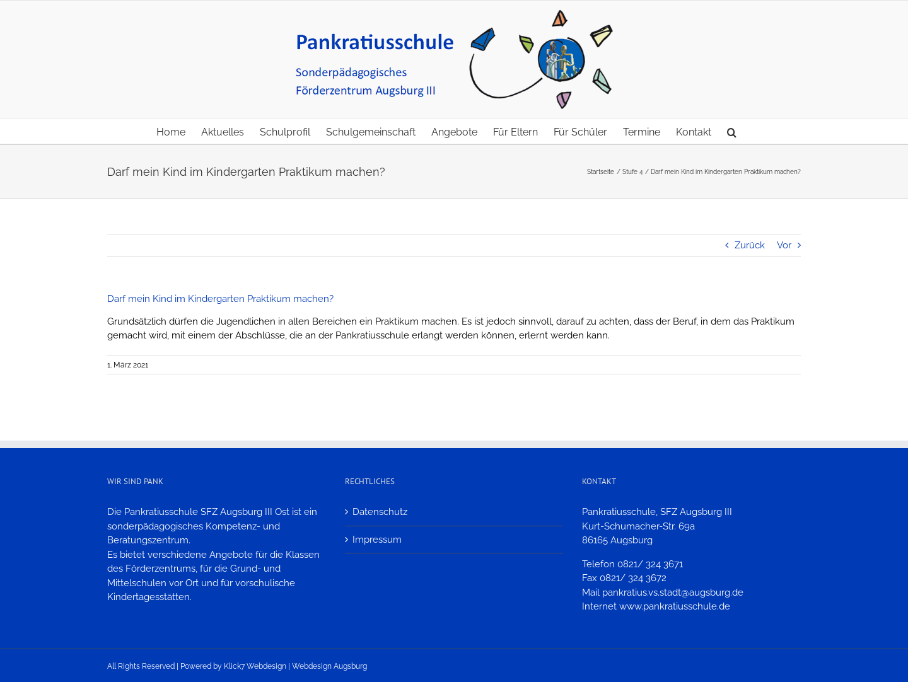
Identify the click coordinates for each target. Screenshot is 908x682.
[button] (731, 131)
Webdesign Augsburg (329, 666)
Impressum (377, 539)
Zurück (750, 245)
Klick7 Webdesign (255, 666)
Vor (784, 245)
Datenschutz (379, 511)
